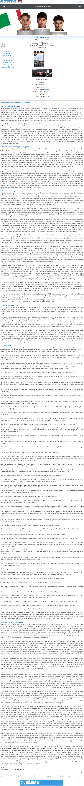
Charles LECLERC (45, 84)
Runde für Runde (7, 65)
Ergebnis (5, 58)
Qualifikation (6, 53)
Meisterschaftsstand (8, 67)
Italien (41, 6)
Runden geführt (7, 60)
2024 (48, 6)
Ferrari (46, 90)
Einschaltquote (48, 778)
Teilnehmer (5, 51)
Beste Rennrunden (8, 62)
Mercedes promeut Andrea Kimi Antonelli (15, 103)
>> (80, 6)
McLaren (49, 91)
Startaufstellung (7, 55)
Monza (42, 42)
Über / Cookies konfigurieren (38, 778)
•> (82, 40)
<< (4, 6)
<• (1, 40)
